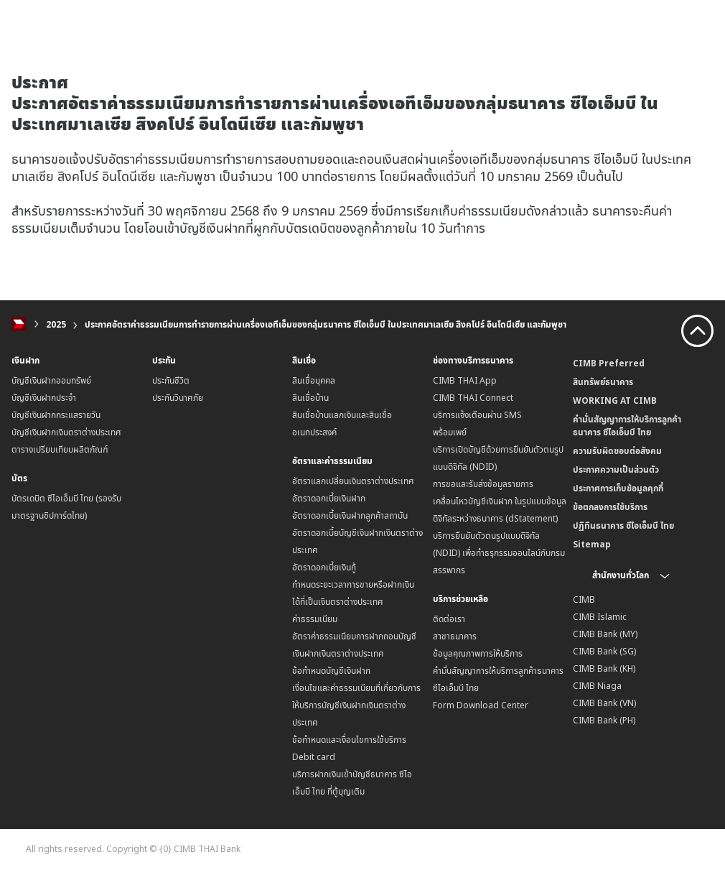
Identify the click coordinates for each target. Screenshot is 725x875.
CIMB (584, 599)
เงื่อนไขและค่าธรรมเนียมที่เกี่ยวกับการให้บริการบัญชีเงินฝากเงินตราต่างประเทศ (356, 705)
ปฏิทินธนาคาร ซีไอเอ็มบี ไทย (623, 525)
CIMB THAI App (465, 380)
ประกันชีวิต (171, 380)
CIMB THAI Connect (473, 398)
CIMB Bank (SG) (604, 651)
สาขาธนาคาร (455, 636)
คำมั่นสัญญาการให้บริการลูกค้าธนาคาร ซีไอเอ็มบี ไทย (627, 425)
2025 (56, 324)
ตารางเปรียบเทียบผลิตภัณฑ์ (59, 449)
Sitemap (592, 544)
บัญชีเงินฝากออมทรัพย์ (51, 380)
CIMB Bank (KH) (604, 668)
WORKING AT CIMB (615, 400)
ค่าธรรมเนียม (314, 619)
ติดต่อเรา (449, 619)
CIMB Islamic (600, 617)
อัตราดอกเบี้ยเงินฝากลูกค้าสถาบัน (350, 515)
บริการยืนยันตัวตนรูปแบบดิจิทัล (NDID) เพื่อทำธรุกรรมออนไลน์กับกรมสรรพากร (499, 552)
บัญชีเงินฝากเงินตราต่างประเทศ (66, 432)
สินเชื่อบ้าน (310, 398)
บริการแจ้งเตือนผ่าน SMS (477, 415)
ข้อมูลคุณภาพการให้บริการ (478, 653)
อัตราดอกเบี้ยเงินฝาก (328, 498)
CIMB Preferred (609, 363)
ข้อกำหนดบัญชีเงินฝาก (331, 671)
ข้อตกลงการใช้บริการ (610, 507)
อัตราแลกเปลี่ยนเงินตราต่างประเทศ (353, 481)
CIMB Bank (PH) (604, 720)
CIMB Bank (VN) (604, 703)
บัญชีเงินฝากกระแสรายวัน (55, 415)
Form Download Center (480, 705)
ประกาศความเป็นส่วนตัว (616, 469)
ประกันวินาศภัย (177, 398)
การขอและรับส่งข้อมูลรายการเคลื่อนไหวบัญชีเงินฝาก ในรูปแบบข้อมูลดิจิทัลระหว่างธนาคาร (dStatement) (499, 501)
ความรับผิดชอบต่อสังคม (617, 451)
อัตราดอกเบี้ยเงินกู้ (324, 567)
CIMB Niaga (597, 686)
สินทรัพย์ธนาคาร (603, 382)
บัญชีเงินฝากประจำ (43, 398)
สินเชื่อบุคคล (313, 380)
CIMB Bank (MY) (605, 634)
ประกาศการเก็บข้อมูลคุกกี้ (618, 488)
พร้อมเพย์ (450, 432)
